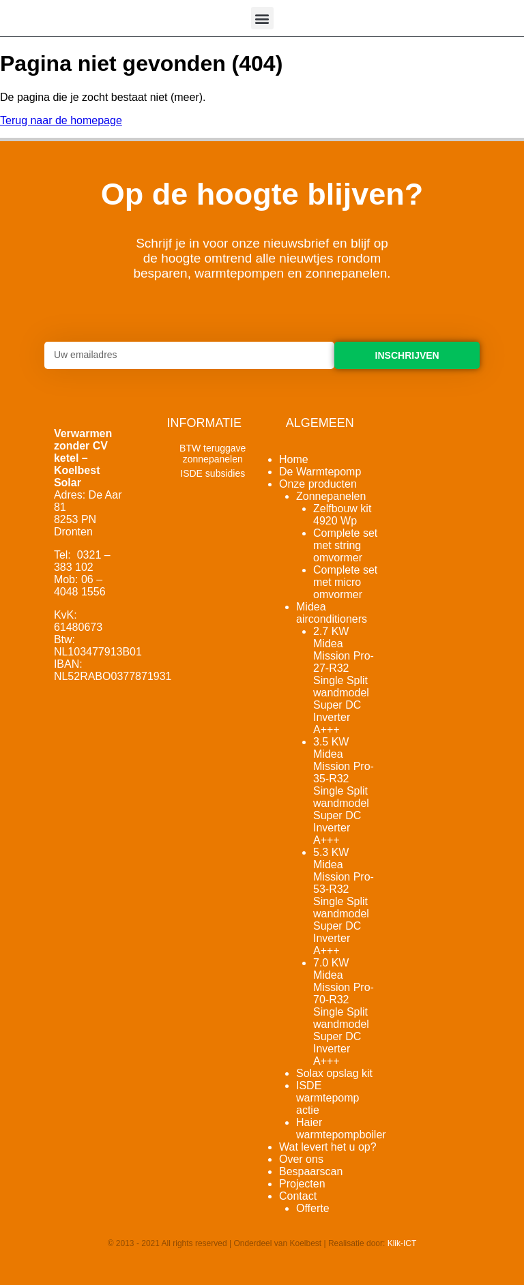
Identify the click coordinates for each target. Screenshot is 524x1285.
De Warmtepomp (320, 471)
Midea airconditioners (331, 613)
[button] (262, 18)
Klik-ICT (402, 1243)
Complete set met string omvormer (345, 545)
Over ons (301, 1159)
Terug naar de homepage (61, 120)
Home (293, 459)
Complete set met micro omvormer (345, 582)
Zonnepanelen (331, 496)
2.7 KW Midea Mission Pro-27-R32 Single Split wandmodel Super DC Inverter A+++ (343, 680)
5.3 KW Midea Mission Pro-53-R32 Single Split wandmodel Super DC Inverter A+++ (343, 901)
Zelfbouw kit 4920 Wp (342, 515)
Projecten (302, 1184)
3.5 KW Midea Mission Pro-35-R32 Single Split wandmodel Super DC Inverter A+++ (343, 791)
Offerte (313, 1208)
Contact (298, 1196)
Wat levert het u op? (328, 1147)
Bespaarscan (311, 1171)
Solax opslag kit (334, 1073)
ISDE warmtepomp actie (327, 1098)
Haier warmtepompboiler (341, 1128)
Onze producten (318, 484)
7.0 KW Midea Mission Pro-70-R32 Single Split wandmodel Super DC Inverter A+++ (343, 1012)
